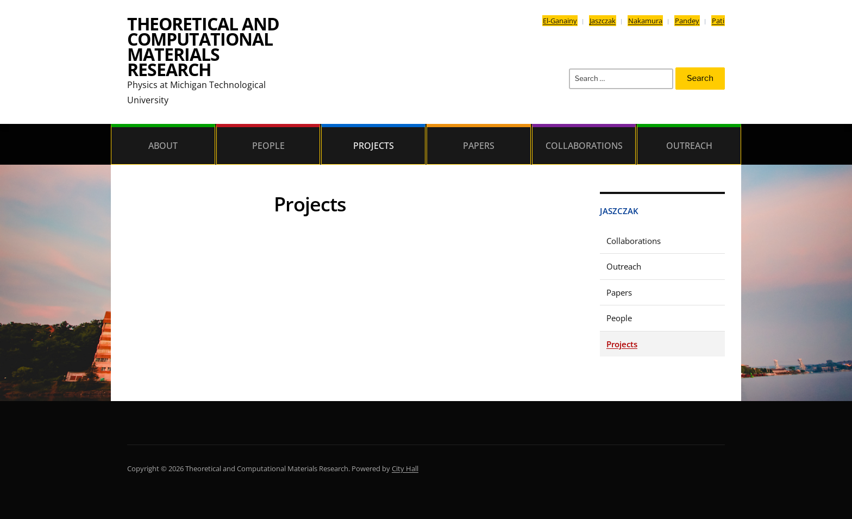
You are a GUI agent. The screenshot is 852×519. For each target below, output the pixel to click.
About (163, 146)
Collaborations (584, 146)
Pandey (687, 21)
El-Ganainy (560, 21)
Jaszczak (603, 21)
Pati (718, 21)
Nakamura (645, 21)
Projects (373, 146)
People (268, 146)
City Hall (405, 468)
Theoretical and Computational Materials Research (203, 46)
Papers (478, 146)
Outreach (689, 146)
